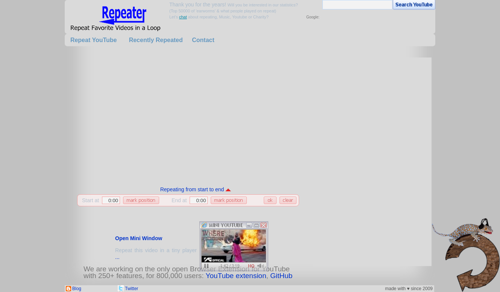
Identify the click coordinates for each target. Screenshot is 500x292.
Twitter (131, 288)
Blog (76, 288)
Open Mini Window (138, 238)
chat (183, 17)
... (117, 257)
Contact (203, 40)
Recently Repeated (156, 40)
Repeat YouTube (93, 40)
